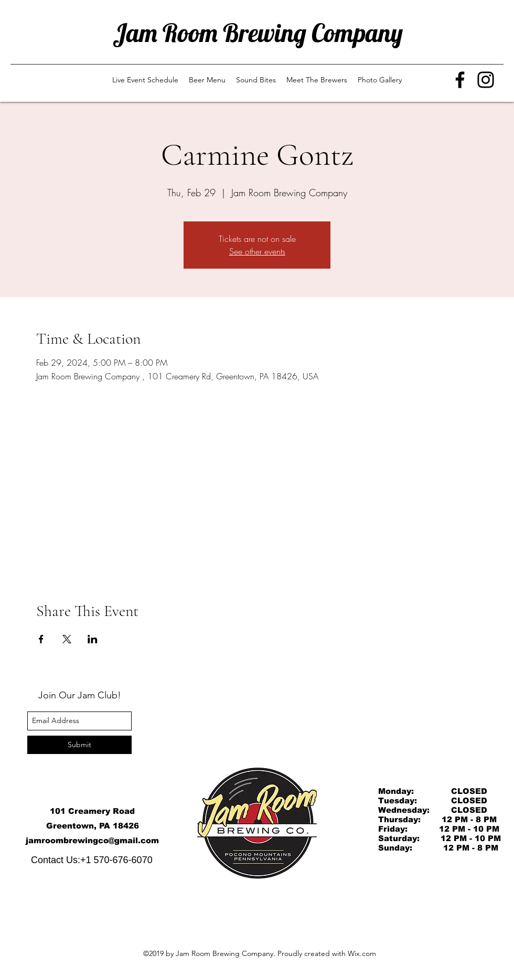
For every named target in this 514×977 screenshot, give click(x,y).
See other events (257, 251)
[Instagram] (486, 80)
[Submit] (79, 745)
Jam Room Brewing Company (258, 32)
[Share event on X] (67, 639)
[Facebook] (460, 80)
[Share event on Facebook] (41, 639)
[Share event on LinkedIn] (93, 639)
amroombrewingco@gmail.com (93, 840)
